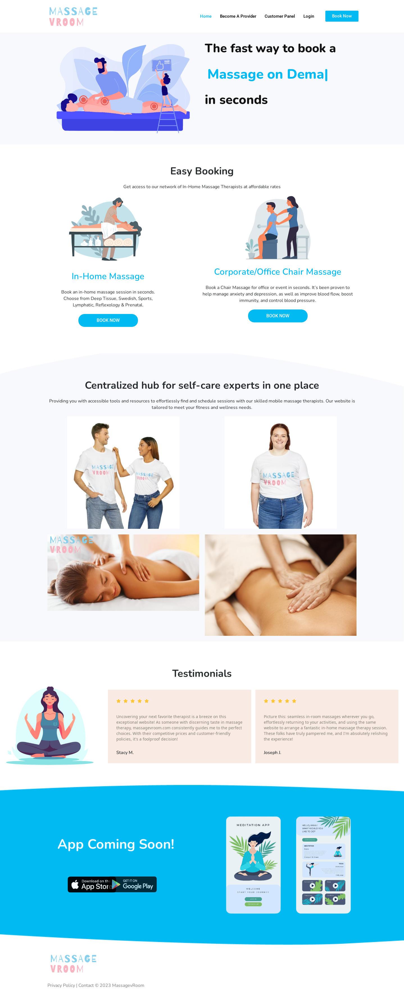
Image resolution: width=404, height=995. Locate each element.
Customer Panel (280, 16)
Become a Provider (238, 16)
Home (206, 16)
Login (308, 16)
